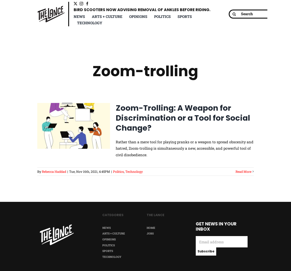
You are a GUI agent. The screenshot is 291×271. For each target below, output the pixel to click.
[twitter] (75, 3)
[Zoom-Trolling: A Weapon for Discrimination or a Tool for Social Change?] (73, 126)
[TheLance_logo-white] (57, 226)
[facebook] (87, 3)
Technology (134, 171)
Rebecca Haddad (54, 171)
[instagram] (81, 3)
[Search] (251, 14)
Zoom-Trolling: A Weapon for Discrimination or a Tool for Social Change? (183, 118)
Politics (118, 171)
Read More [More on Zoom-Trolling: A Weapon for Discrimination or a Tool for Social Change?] (243, 171)
